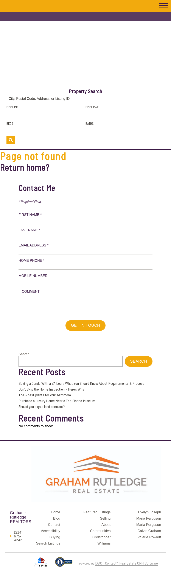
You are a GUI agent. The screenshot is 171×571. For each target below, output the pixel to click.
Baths (90, 123)
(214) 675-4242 (18, 536)
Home (55, 512)
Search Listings (48, 543)
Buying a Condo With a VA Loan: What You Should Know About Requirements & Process (81, 383)
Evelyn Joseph (149, 512)
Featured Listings (97, 512)
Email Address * (33, 245)
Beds (9, 123)
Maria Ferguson (148, 518)
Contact (54, 524)
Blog (56, 518)
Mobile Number (33, 276)
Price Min (12, 107)
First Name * (30, 215)
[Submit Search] (10, 140)
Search (24, 354)
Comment (31, 291)
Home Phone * (31, 260)
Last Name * (29, 230)
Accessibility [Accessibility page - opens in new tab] (50, 531)
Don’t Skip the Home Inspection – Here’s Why (51, 389)
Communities (100, 531)
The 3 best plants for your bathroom (45, 394)
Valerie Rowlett (149, 537)
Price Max (92, 107)
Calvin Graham (149, 531)
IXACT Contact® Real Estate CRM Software (126, 563)
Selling (105, 518)
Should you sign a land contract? (42, 406)
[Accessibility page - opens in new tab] (64, 563)
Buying (55, 537)
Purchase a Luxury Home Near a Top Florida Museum (57, 400)
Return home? (24, 167)
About (106, 524)
